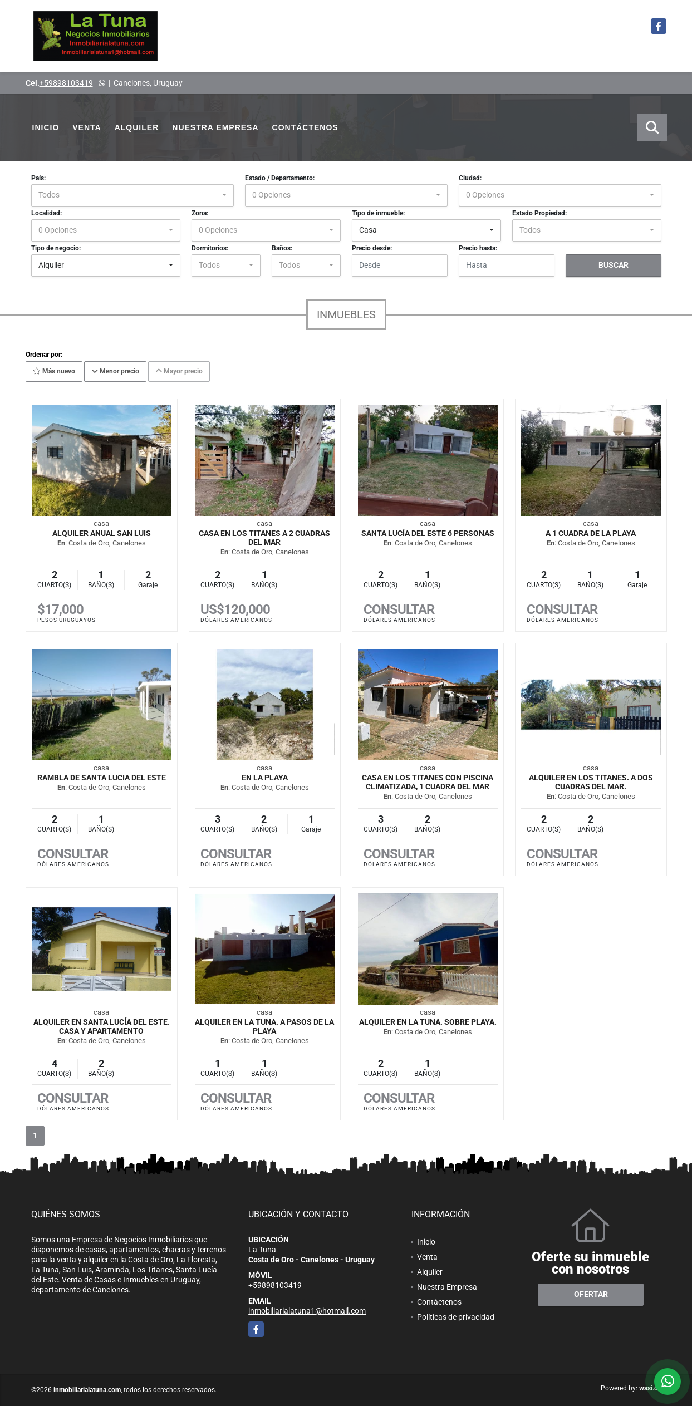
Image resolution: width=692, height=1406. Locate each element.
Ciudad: (470, 178)
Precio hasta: (478, 248)
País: (38, 178)
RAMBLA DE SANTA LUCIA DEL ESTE (101, 777)
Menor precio (115, 371)
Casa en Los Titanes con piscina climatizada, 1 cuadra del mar (427, 782)
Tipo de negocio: (56, 248)
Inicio (46, 127)
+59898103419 (66, 82)
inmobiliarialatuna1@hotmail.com (307, 1310)
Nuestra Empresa (215, 127)
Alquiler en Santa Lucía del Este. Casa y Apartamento (101, 1026)
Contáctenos (305, 127)
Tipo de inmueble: (378, 213)
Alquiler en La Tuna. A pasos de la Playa (264, 1026)
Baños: (282, 248)
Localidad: (46, 213)
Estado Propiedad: (539, 213)
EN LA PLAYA (265, 777)
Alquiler (137, 127)
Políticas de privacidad (455, 1316)
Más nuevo (54, 371)
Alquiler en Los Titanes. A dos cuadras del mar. (591, 782)
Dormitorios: (210, 248)
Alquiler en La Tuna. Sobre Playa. (428, 1021)
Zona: (200, 213)
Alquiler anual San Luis (101, 533)
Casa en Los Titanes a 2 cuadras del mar (264, 538)
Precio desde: (372, 248)
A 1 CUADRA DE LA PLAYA (591, 533)
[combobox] (132, 195)
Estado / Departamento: (280, 178)
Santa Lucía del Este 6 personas (427, 533)
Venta (86, 127)
